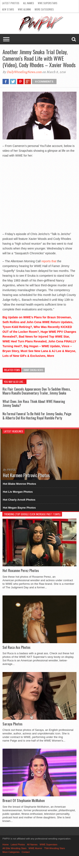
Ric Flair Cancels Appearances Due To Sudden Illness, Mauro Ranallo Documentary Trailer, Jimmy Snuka (37, 391)
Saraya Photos (12, 724)
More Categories (44, 9)
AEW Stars (8, 9)
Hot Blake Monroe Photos (19, 483)
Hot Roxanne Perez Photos (21, 570)
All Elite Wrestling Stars (14, 848)
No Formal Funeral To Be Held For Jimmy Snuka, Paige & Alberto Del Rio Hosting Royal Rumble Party (37, 415)
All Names (28, 3)
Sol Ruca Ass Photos (16, 647)
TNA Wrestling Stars (54, 848)
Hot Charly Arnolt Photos (19, 499)
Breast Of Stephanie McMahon (24, 800)
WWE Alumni (24, 9)
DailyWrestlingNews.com (24, 72)
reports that (48, 261)
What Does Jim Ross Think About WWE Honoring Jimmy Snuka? (34, 403)
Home (6, 844)
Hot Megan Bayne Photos (19, 507)
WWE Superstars (47, 3)
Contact (26, 852)
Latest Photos (10, 3)
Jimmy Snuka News (33, 370)
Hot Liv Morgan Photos (18, 491)
